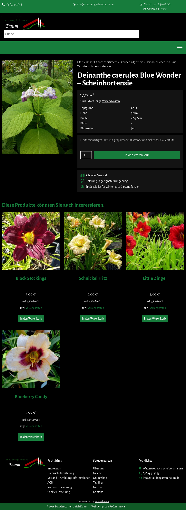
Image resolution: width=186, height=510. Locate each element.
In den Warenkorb (137, 155)
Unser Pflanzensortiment (101, 62)
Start (80, 62)
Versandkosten (34, 307)
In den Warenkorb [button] (31, 318)
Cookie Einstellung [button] (58, 492)
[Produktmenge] (86, 155)
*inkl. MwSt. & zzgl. (93, 501)
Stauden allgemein (131, 62)
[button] (179, 47)
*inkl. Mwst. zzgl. (100, 101)
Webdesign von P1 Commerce (108, 506)
